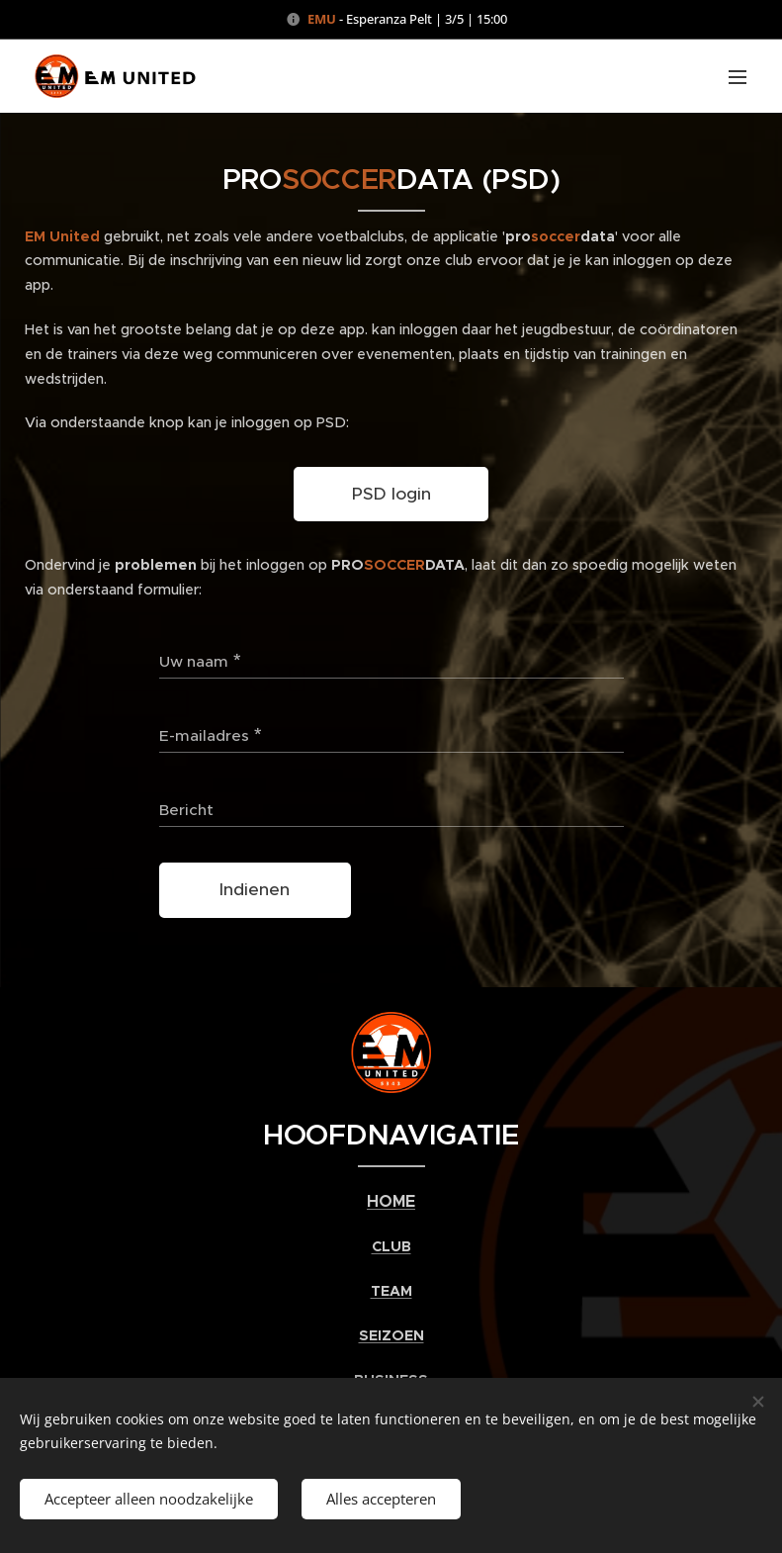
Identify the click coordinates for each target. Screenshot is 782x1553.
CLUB (391, 1247)
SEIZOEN (391, 1335)
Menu (737, 77)
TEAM (391, 1292)
